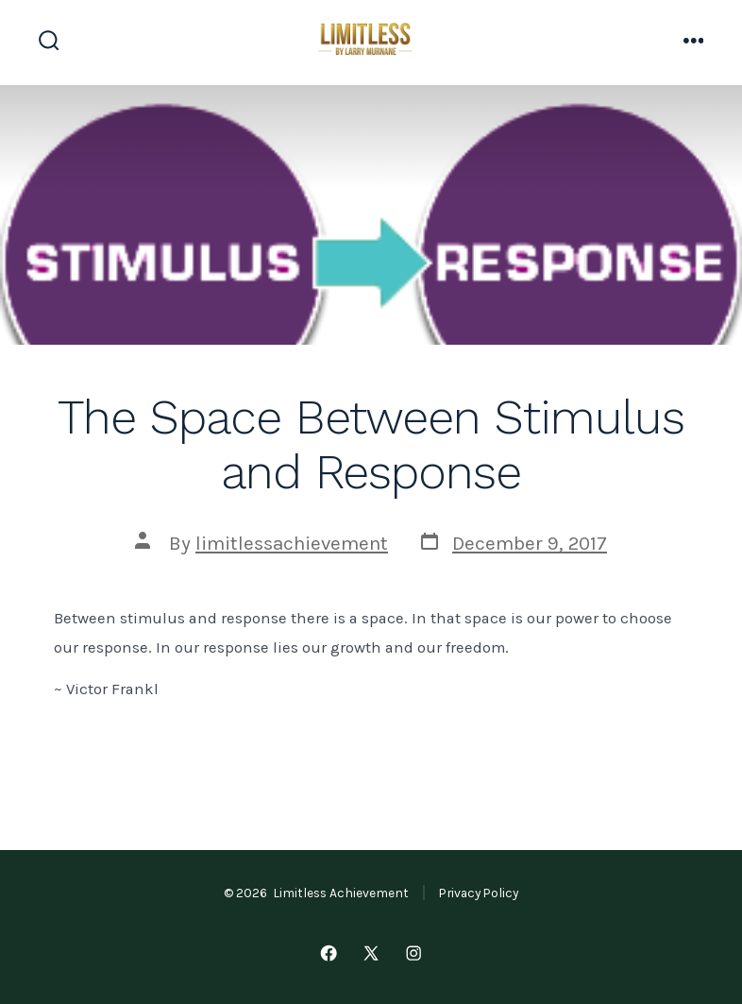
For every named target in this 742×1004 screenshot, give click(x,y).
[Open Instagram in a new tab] (413, 953)
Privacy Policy (478, 892)
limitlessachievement (291, 543)
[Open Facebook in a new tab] (329, 953)
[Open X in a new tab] (371, 953)
